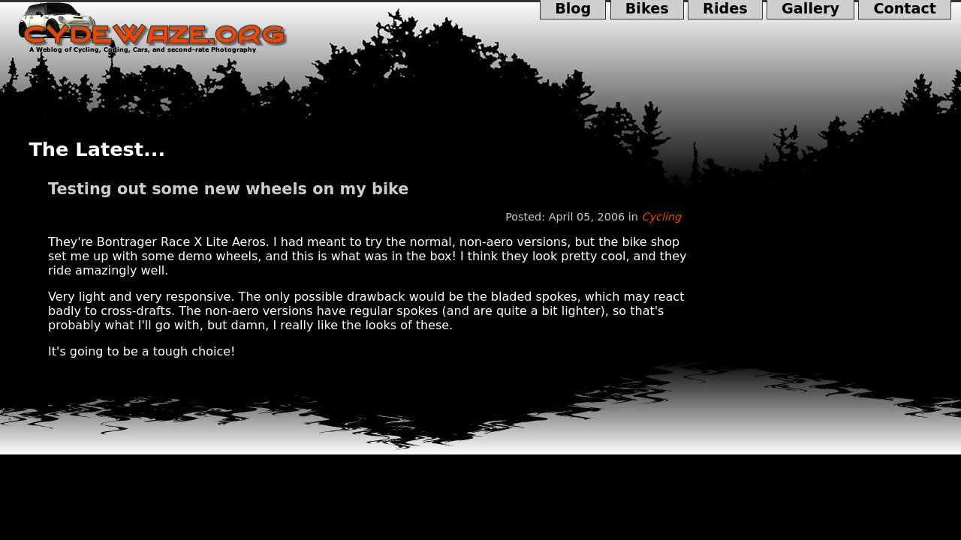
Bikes (647, 10)
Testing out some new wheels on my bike (228, 189)
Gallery (810, 10)
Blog (573, 10)
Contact (904, 10)
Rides (725, 10)
